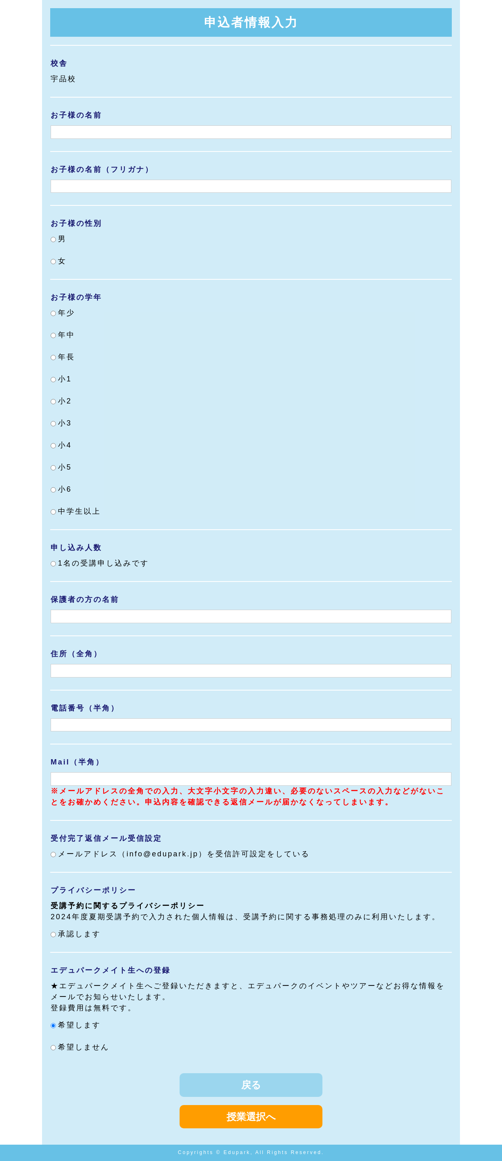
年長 (63, 357)
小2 (61, 401)
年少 (63, 313)
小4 (61, 445)
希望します (76, 1025)
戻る (251, 1084)
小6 (61, 489)
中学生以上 (76, 511)
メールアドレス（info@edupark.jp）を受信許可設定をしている (180, 854)
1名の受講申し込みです (100, 563)
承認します (76, 934)
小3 (61, 423)
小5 (61, 467)
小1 (61, 379)
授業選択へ (251, 1116)
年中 (63, 335)
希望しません (80, 1047)
